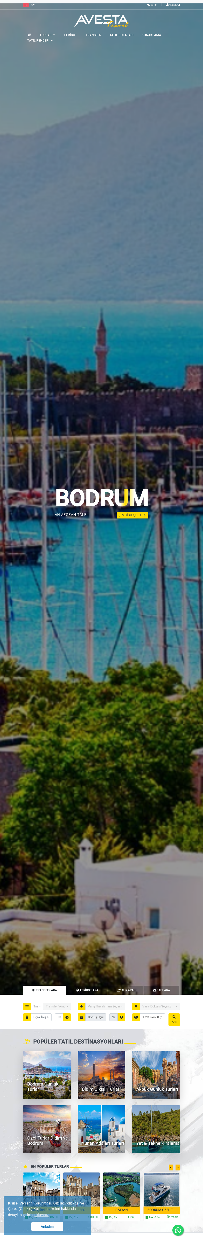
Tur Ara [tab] (125, 990)
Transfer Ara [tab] (44, 990)
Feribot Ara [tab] (87, 990)
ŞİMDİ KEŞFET (132, 515)
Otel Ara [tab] (161, 990)
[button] (29, 4)
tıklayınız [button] (41, 1215)
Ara (174, 1019)
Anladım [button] (47, 1226)
